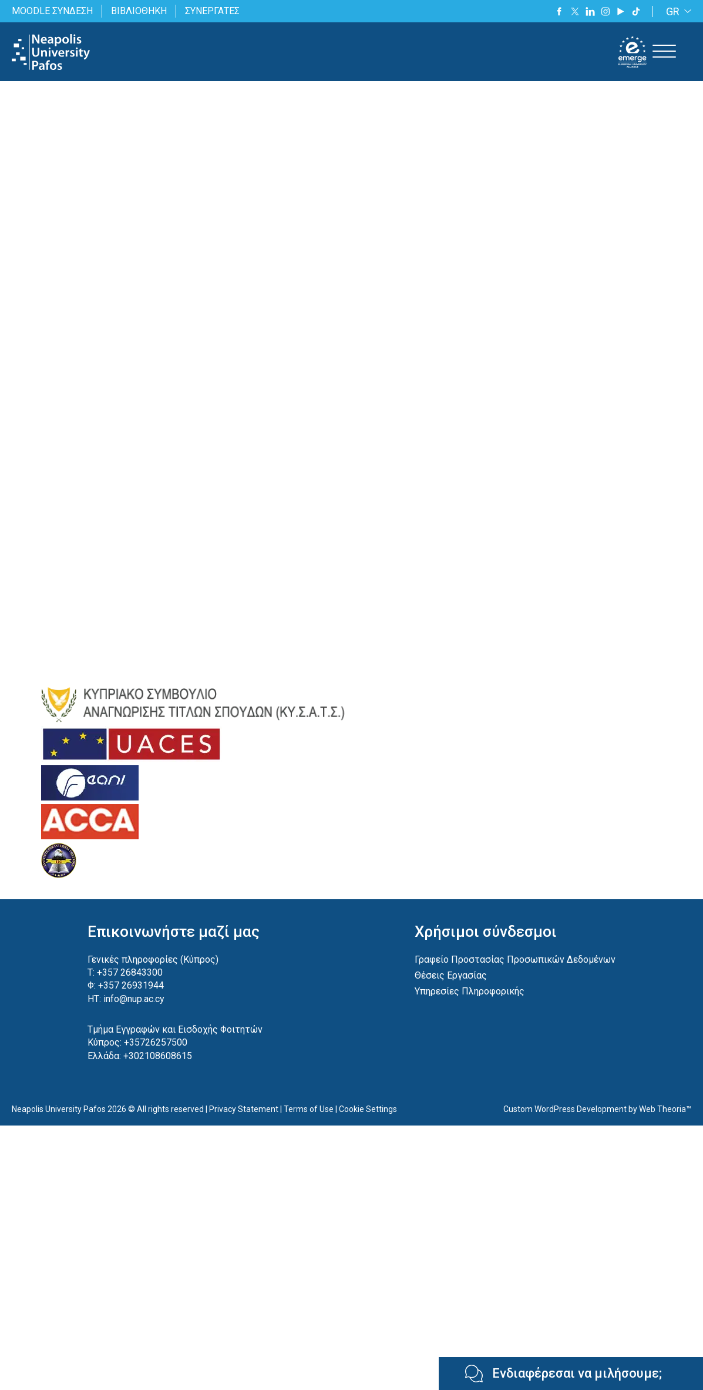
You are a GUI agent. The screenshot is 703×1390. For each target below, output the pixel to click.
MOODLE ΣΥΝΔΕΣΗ (52, 10)
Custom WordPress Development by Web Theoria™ (597, 1109)
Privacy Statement (243, 1109)
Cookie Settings (368, 1109)
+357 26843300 (130, 972)
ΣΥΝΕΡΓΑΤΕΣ (212, 10)
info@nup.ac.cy (133, 998)
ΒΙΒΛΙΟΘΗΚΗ (139, 10)
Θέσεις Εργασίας (451, 975)
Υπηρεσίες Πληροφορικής (469, 991)
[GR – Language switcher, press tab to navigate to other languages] (676, 11)
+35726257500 (155, 1042)
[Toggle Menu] (664, 51)
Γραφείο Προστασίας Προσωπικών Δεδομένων (515, 959)
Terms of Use (309, 1109)
